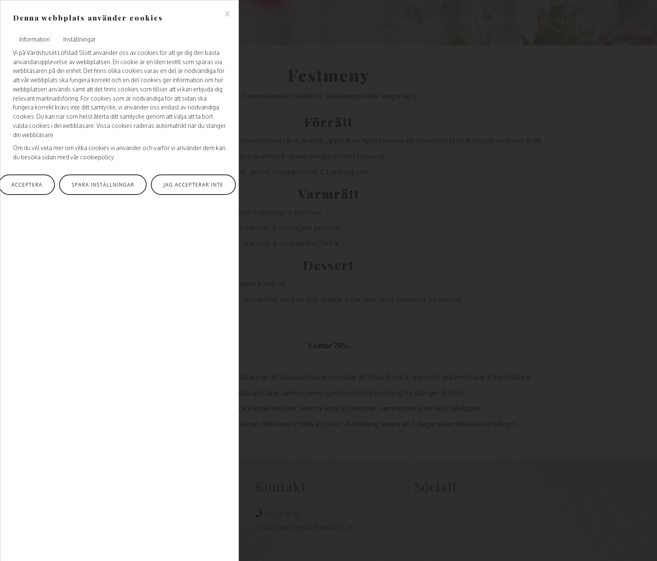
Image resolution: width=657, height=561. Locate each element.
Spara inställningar (103, 184)
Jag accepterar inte (193, 184)
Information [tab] (34, 39)
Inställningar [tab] (79, 39)
